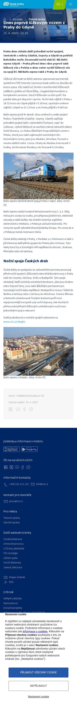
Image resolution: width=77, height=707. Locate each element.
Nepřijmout (38, 685)
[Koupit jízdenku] (60, 5)
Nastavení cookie (38, 696)
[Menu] (71, 4)
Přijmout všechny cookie (38, 672)
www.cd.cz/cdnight (14, 322)
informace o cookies (35, 631)
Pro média (18, 19)
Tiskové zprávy (36, 19)
